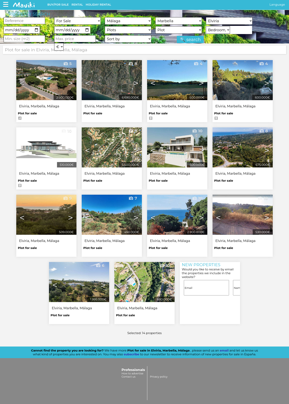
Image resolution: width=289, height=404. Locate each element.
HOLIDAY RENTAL (98, 4)
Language (277, 4)
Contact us (128, 376)
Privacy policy (158, 376)
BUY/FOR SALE (58, 4)
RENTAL (77, 4)
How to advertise (132, 373)
